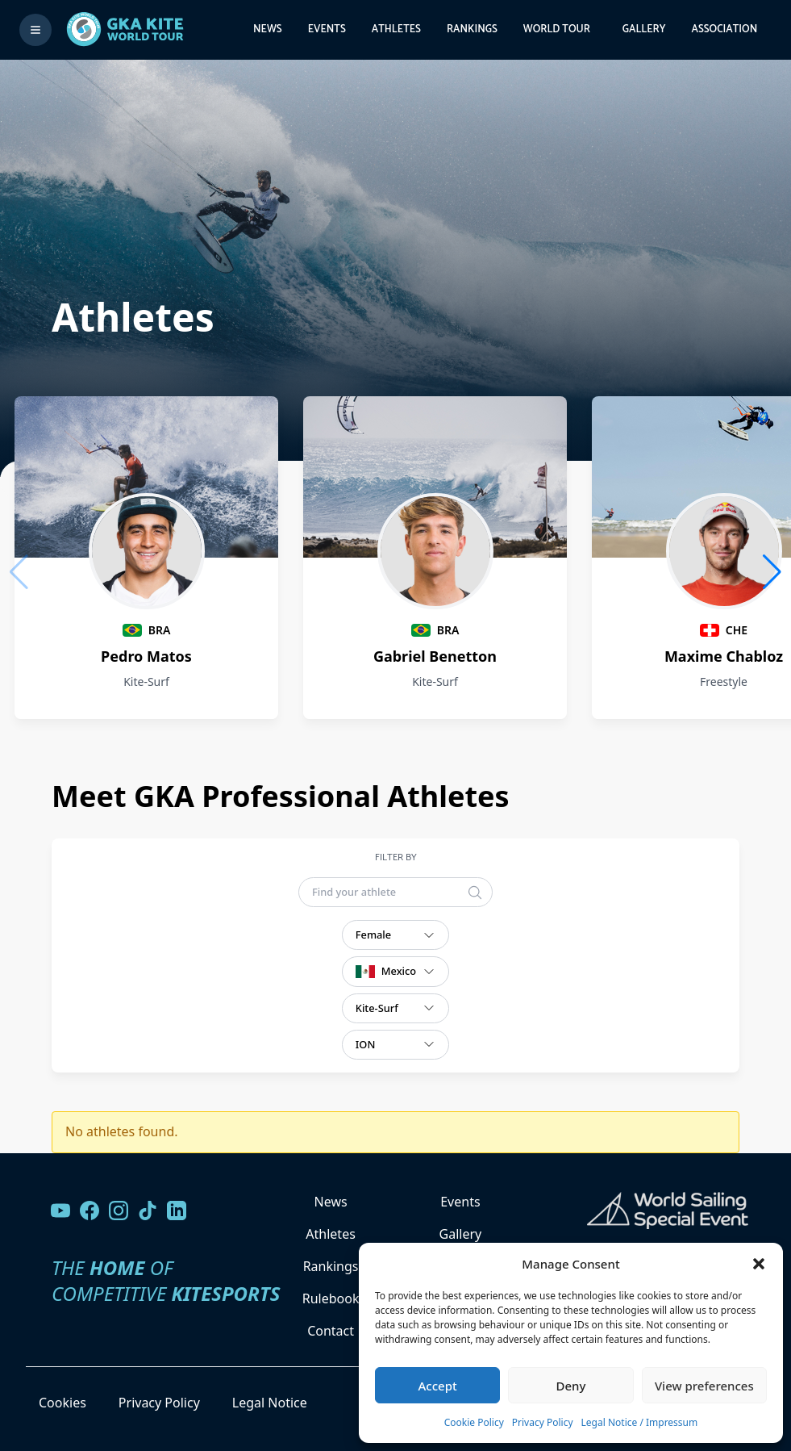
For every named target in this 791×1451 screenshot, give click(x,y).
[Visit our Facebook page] (89, 1210)
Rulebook (331, 1298)
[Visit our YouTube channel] (60, 1210)
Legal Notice (269, 1402)
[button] (759, 1264)
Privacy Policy (542, 1422)
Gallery (644, 29)
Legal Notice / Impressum (639, 1422)
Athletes (396, 29)
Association (724, 29)
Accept (437, 1386)
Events (327, 29)
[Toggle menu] (35, 30)
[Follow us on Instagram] (118, 1210)
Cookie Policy (474, 1422)
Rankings (472, 29)
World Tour (556, 29)
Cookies (62, 1402)
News (267, 29)
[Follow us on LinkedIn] (176, 1210)
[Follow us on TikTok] (147, 1210)
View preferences (704, 1386)
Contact (330, 1331)
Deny (571, 1386)
